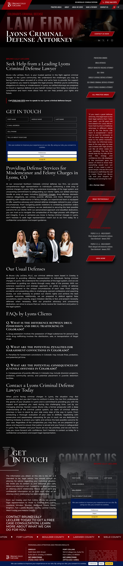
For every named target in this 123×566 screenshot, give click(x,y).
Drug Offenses (100, 63)
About (67, 7)
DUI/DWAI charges (47, 176)
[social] (99, 40)
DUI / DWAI (100, 72)
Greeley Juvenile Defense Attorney (101, 77)
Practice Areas (56, 7)
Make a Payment (91, 7)
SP (118, 7)
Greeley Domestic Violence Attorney (100, 67)
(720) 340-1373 (110, 2)
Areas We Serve (77, 7)
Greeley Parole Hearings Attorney (100, 87)
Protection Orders (100, 58)
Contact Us (104, 7)
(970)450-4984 (71, 541)
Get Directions (35, 538)
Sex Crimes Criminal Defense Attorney (100, 82)
